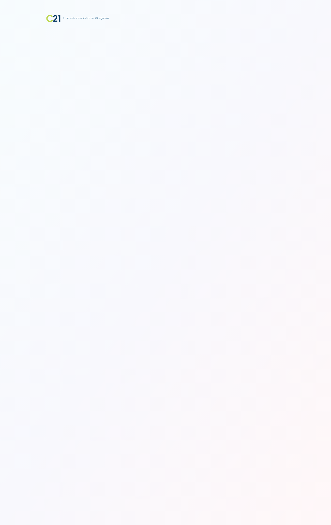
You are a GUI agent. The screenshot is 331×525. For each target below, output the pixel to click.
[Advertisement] (165, 53)
